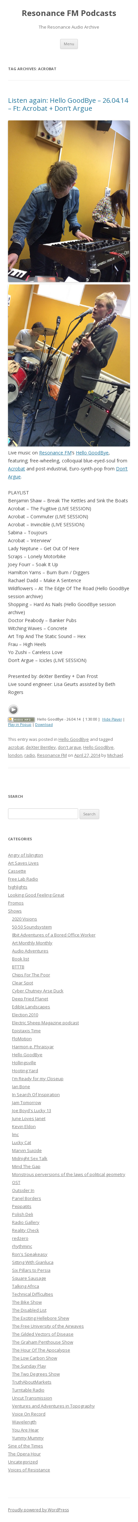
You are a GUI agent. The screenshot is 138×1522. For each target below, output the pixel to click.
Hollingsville (24, 1063)
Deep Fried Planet (30, 999)
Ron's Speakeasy (29, 1254)
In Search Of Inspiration (36, 1095)
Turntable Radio (28, 1390)
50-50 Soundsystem (32, 927)
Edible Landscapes (31, 1007)
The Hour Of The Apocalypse (41, 1350)
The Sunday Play (29, 1366)
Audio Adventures (30, 951)
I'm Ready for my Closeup (37, 1079)
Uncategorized (23, 1462)
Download (44, 724)
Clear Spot (22, 983)
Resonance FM (55, 452)
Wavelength (24, 1422)
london (15, 755)
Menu (69, 43)
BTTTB (18, 967)
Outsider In (23, 1190)
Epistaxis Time (26, 1031)
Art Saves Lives (23, 863)
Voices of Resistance (29, 1470)
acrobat (16, 747)
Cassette (17, 871)
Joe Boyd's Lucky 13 (31, 1110)
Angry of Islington (25, 855)
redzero (20, 1238)
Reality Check (25, 1230)
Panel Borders (26, 1198)
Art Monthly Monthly (32, 943)
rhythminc (22, 1246)
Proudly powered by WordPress (38, 1510)
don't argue (69, 747)
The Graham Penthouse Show (42, 1342)
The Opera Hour (24, 1454)
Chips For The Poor (31, 975)
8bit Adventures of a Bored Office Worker (54, 935)
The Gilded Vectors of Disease (43, 1334)
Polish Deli (22, 1214)
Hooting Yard (25, 1071)
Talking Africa (25, 1286)
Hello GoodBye (92, 452)
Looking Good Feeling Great (36, 895)
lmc (15, 1134)
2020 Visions (24, 919)
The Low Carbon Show (34, 1358)
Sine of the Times (25, 1446)
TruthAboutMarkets (31, 1382)
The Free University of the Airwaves (48, 1326)
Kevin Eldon (24, 1126)
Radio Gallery (25, 1222)
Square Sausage (29, 1278)
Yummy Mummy (28, 1438)
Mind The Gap (26, 1166)
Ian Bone (21, 1087)
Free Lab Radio (23, 879)
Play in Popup (19, 724)
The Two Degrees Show (36, 1374)
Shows (15, 911)
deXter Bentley (41, 747)
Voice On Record (28, 1414)
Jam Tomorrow (26, 1102)
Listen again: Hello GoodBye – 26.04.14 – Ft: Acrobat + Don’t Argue (68, 104)
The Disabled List (29, 1310)
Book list (20, 959)
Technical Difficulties (32, 1294)
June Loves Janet (28, 1118)
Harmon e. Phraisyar (33, 1047)
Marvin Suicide (27, 1150)
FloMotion (22, 1039)
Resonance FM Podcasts (69, 13)
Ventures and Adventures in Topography (53, 1406)
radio (29, 755)
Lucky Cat (21, 1142)
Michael (115, 755)
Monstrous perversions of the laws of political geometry (68, 1174)
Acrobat (16, 468)
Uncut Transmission (32, 1398)
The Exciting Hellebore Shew (40, 1318)
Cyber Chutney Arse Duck (37, 991)
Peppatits (21, 1206)
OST (16, 1182)
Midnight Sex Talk (29, 1158)
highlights (17, 887)
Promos (16, 903)
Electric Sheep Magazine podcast (45, 1023)
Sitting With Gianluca (32, 1262)
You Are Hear (25, 1430)
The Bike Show (27, 1302)
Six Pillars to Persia (31, 1270)
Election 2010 (25, 1015)
